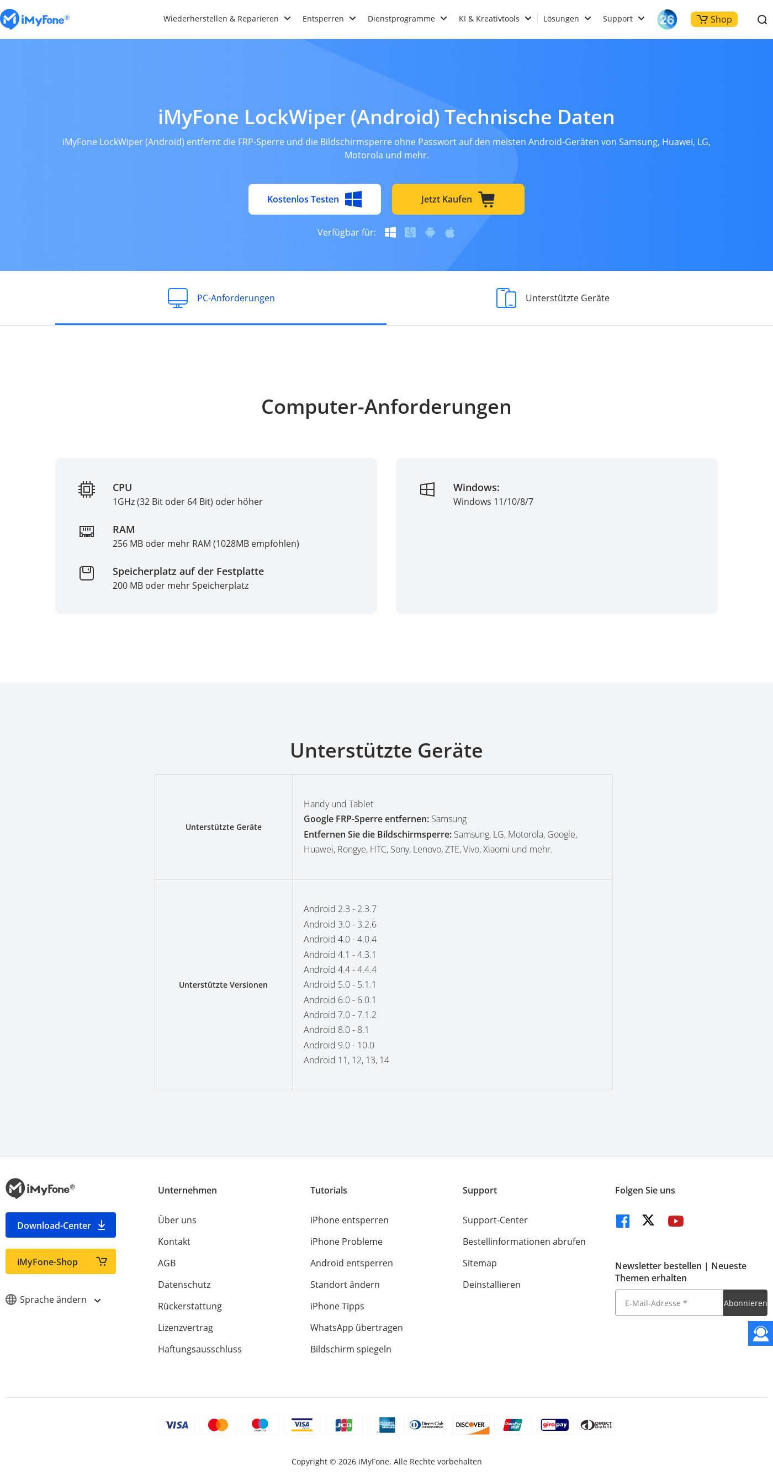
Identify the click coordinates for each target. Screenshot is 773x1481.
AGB (167, 1263)
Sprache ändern (53, 1299)
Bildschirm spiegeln (350, 1349)
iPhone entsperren (349, 1220)
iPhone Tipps (337, 1306)
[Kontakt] (760, 1333)
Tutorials (328, 1190)
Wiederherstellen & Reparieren (221, 18)
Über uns (177, 1220)
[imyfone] (35, 19)
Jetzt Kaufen (458, 199)
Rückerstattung (190, 1306)
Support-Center (495, 1220)
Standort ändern (345, 1284)
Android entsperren (351, 1263)
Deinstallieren (492, 1284)
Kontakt (174, 1241)
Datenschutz (184, 1284)
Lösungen (561, 18)
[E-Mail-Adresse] (669, 1303)
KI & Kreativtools (489, 18)
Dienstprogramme (401, 18)
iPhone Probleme (346, 1241)
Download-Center (54, 1225)
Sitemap (480, 1263)
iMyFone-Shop (47, 1262)
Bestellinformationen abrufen (524, 1241)
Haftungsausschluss (200, 1349)
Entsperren (323, 18)
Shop (714, 19)
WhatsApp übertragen (356, 1328)
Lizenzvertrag (185, 1328)
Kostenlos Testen (314, 199)
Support (618, 18)
